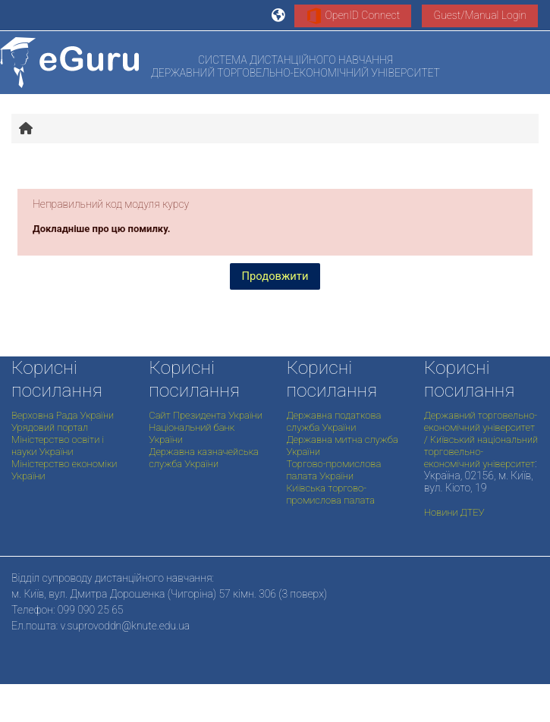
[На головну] (69, 62)
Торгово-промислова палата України (334, 470)
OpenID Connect (353, 16)
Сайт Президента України (205, 415)
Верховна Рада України (62, 415)
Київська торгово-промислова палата (331, 494)
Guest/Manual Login (479, 15)
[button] (279, 15)
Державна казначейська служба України (204, 457)
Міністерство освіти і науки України (57, 445)
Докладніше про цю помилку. (102, 228)
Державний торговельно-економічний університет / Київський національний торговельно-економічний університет (481, 439)
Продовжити (275, 276)
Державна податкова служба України (334, 421)
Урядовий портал (49, 427)
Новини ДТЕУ (454, 512)
